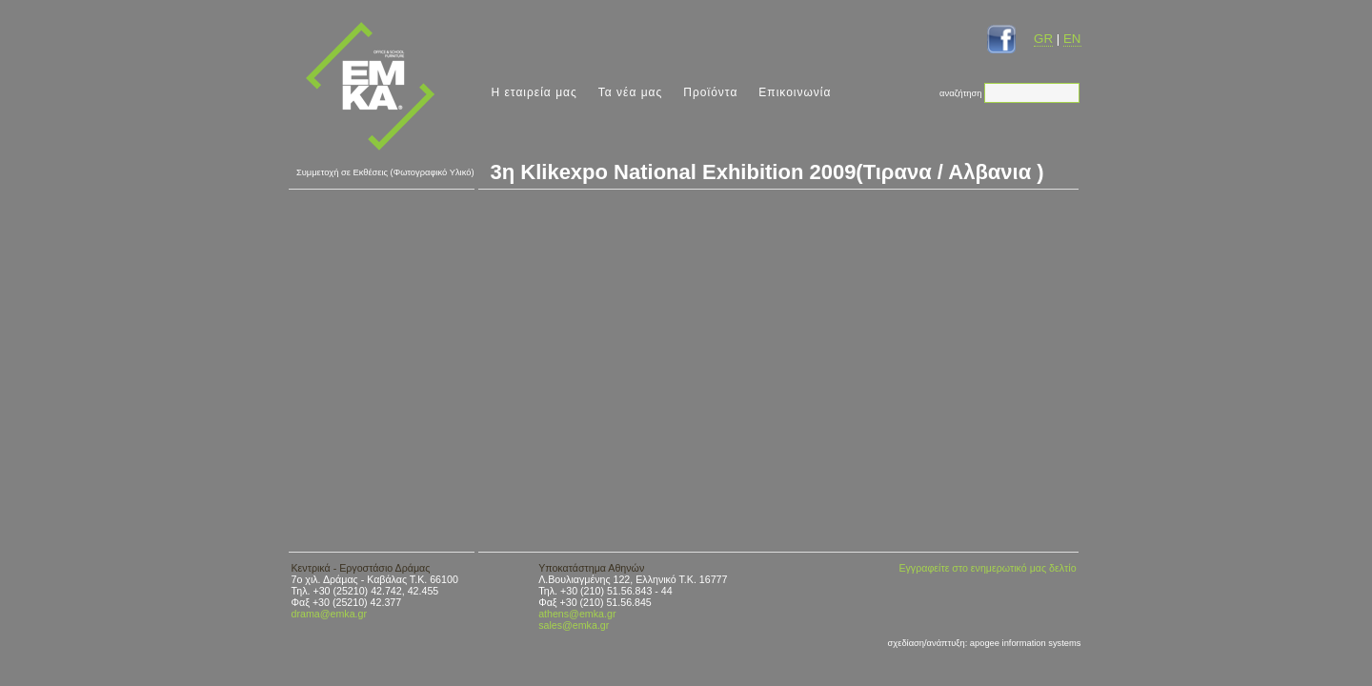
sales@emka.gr (573, 625)
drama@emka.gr (330, 613)
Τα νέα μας (630, 92)
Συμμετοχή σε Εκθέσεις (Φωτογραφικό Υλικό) (385, 172)
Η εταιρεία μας (534, 92)
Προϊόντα (710, 92)
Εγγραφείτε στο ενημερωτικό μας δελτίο (987, 568)
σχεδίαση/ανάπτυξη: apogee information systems (984, 643)
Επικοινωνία (794, 92)
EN (1072, 38)
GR (1043, 38)
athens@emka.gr (576, 613)
